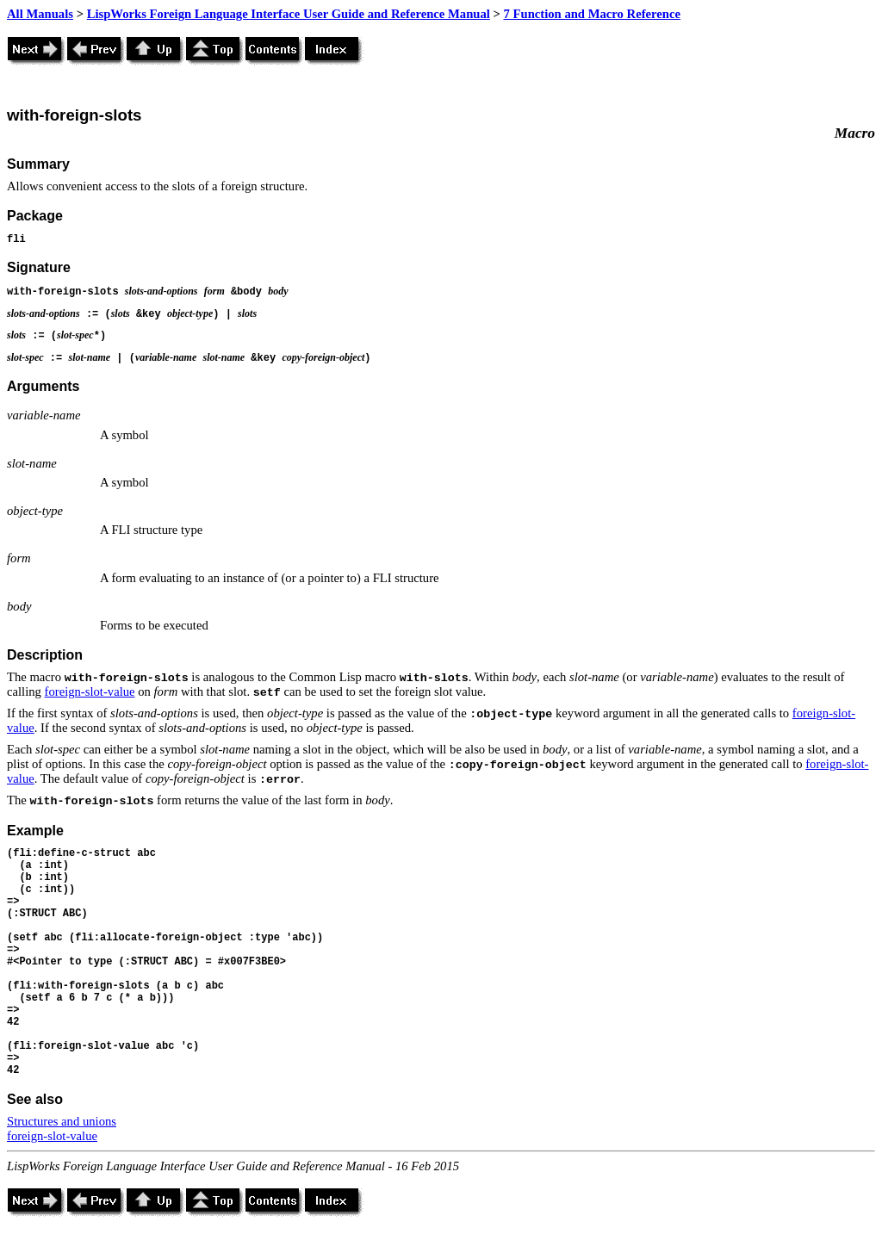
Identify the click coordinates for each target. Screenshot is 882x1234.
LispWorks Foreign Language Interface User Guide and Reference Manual (288, 14)
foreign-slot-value (90, 691)
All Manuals (40, 14)
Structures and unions (61, 1121)
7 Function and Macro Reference (592, 14)
